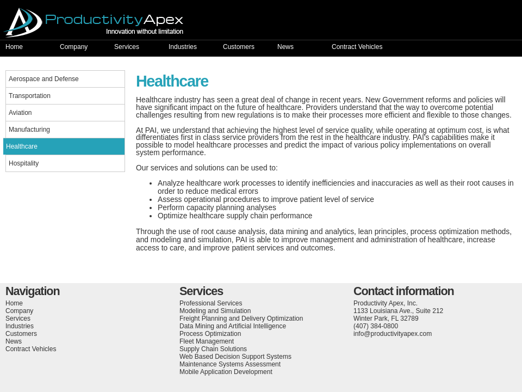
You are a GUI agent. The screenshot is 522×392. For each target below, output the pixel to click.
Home (14, 47)
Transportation (30, 96)
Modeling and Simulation (215, 311)
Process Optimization (210, 334)
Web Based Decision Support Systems (235, 356)
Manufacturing (29, 129)
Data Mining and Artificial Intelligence (232, 326)
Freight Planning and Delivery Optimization (241, 318)
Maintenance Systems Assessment (230, 364)
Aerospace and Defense (44, 79)
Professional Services (210, 303)
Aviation (20, 113)
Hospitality (24, 163)
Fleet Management (206, 341)
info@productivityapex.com (392, 334)
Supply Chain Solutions (213, 349)
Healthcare (22, 146)
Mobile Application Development (225, 372)
